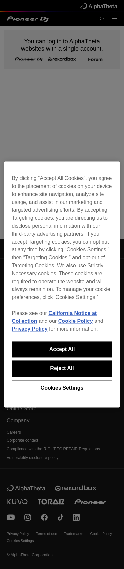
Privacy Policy (30, 329)
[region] (62, 284)
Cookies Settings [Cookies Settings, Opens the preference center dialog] (62, 388)
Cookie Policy (75, 321)
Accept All (62, 349)
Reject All (62, 368)
